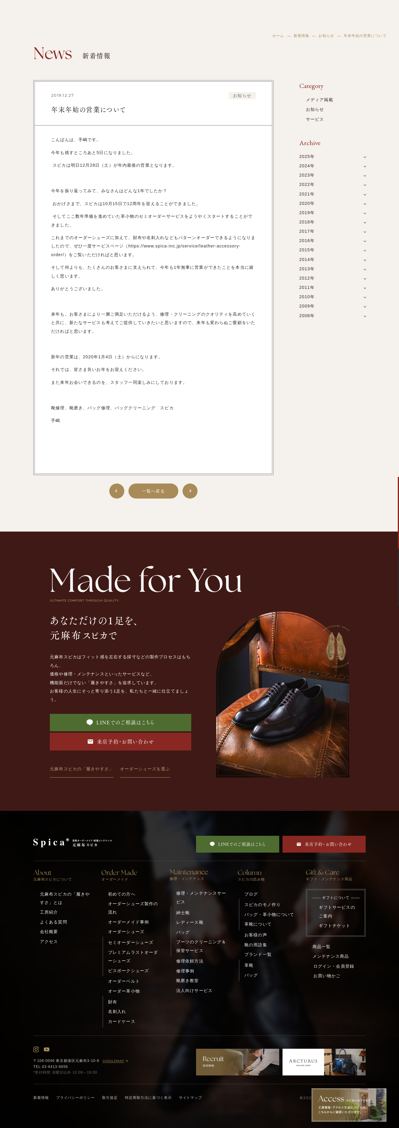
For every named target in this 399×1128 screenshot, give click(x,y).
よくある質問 (53, 922)
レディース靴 (190, 922)
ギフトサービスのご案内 (337, 911)
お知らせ (326, 36)
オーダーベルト (124, 981)
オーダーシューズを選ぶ (145, 768)
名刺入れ (117, 1011)
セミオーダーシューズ (130, 942)
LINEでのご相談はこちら (120, 722)
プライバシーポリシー (75, 1098)
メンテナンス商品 (331, 956)
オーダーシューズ (126, 931)
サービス (315, 119)
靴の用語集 (255, 944)
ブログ (251, 894)
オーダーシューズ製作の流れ (133, 907)
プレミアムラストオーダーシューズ (133, 956)
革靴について (258, 924)
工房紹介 (49, 912)
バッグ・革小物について (269, 914)
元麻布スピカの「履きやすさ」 (81, 768)
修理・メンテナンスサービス (201, 897)
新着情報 (301, 36)
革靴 (248, 965)
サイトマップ (190, 1098)
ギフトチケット (335, 925)
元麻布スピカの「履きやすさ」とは (65, 898)
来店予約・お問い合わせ (120, 741)
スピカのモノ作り (262, 904)
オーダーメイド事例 (128, 922)
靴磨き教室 (187, 980)
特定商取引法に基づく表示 (148, 1098)
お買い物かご (327, 975)
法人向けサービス (194, 990)
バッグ (183, 932)
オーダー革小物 (124, 991)
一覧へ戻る (153, 491)
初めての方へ (121, 894)
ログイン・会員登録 (333, 966)
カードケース (121, 1021)
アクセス (49, 941)
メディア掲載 (319, 99)
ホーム (278, 36)
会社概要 (49, 931)
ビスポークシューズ (128, 970)
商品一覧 (322, 946)
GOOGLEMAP (116, 1061)
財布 (112, 1001)
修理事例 (185, 971)
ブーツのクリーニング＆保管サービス (201, 946)
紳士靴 (183, 912)
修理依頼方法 (190, 961)
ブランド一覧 (258, 954)
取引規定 (110, 1098)
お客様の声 (255, 934)
